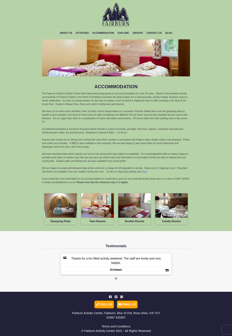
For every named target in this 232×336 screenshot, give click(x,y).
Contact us (154, 33)
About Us (66, 33)
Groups (138, 33)
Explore (123, 33)
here (144, 171)
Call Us (104, 304)
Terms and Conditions (116, 326)
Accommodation (103, 33)
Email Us (127, 304)
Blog (168, 33)
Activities (82, 33)
